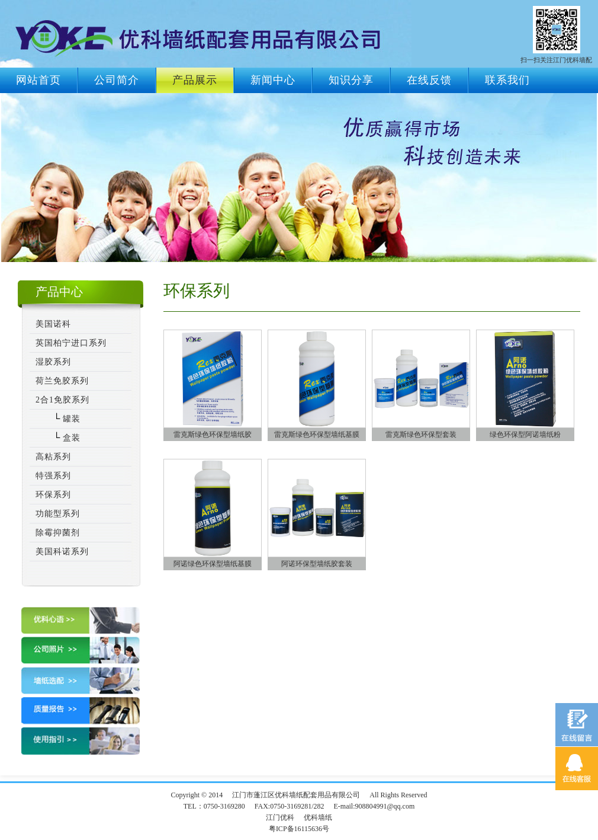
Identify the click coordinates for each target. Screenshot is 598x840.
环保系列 (53, 494)
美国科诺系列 (62, 551)
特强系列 (53, 475)
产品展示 (194, 80)
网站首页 (38, 80)
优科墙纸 (318, 817)
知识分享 (351, 80)
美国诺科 (53, 324)
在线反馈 (429, 80)
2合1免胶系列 (62, 399)
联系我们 (507, 80)
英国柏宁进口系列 (71, 342)
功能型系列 (58, 513)
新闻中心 (272, 80)
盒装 (70, 437)
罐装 (70, 418)
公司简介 (116, 80)
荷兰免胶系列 (62, 380)
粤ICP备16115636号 (299, 829)
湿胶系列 (53, 361)
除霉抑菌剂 (58, 532)
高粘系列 (53, 456)
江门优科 (280, 817)
